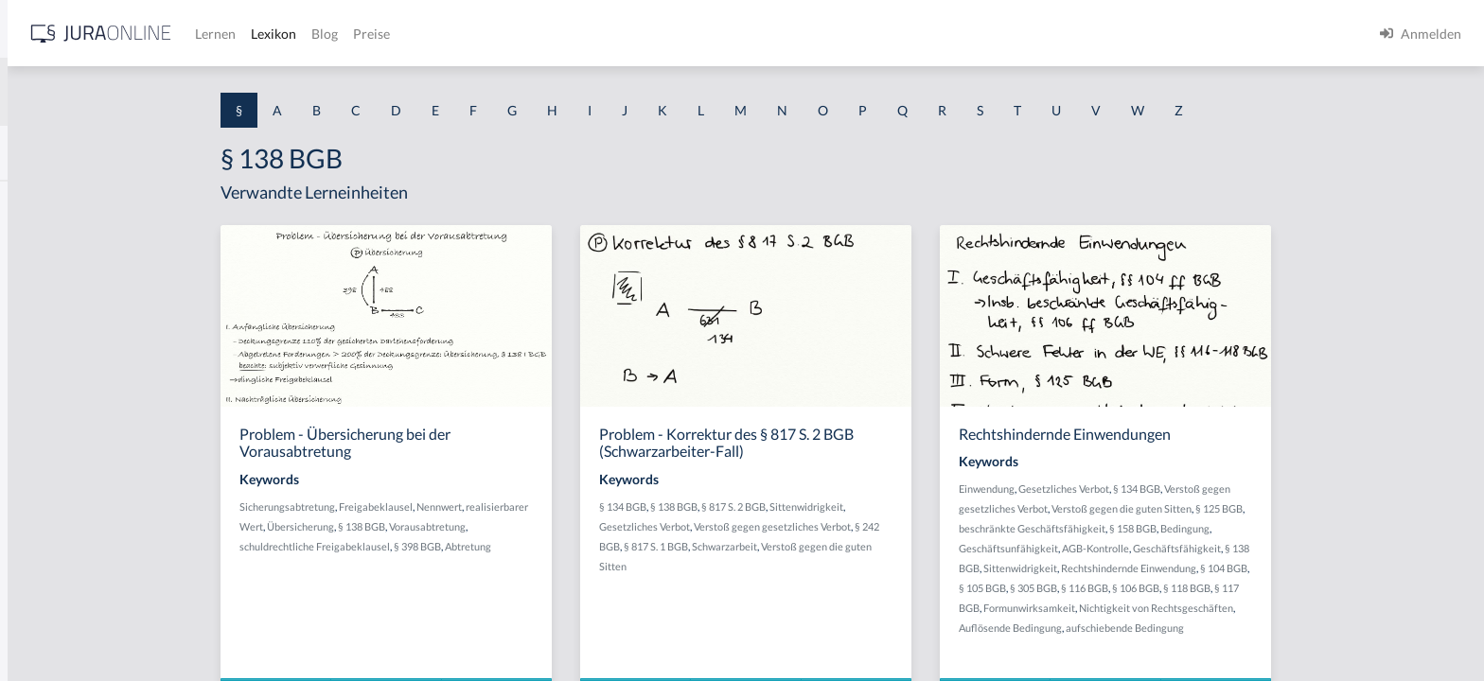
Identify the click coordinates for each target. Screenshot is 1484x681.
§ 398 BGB (565, 546)
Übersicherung (448, 526)
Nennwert (587, 506)
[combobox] (151, 92)
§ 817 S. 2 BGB (881, 506)
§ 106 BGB (1283, 588)
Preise (666, 34)
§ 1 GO (35, 286)
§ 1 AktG (40, 201)
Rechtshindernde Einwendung (1276, 568)
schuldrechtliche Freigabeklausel (462, 546)
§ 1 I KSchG (48, 584)
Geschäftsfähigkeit (1325, 548)
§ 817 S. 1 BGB (803, 546)
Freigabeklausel (523, 506)
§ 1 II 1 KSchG (55, 627)
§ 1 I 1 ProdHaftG (66, 414)
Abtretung (615, 546)
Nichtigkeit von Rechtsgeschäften (1304, 608)
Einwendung (1134, 488)
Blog (620, 34)
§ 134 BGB (770, 506)
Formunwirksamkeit (1177, 608)
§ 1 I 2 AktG (48, 456)
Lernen (510, 34)
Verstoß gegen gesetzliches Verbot (919, 526)
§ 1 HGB (39, 329)
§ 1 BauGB (45, 244)
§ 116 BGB (1232, 588)
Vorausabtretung (575, 526)
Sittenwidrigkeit (954, 506)
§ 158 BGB (1280, 528)
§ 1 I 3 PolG (48, 541)
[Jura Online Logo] (397, 33)
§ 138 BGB (509, 526)
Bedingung (1332, 528)
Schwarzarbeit (872, 546)
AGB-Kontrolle (1243, 548)
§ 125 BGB (1366, 508)
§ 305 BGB (1181, 588)
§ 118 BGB (1334, 588)
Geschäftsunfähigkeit (1156, 548)
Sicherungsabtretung (435, 506)
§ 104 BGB (1371, 568)
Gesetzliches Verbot (792, 526)
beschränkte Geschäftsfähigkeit (1179, 528)
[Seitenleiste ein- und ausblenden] (272, 29)
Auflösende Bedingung (1158, 627)
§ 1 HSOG (43, 371)
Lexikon (569, 34)
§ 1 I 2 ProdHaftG (66, 499)
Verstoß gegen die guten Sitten (1269, 508)
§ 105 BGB (1130, 588)
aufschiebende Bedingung (1272, 627)
